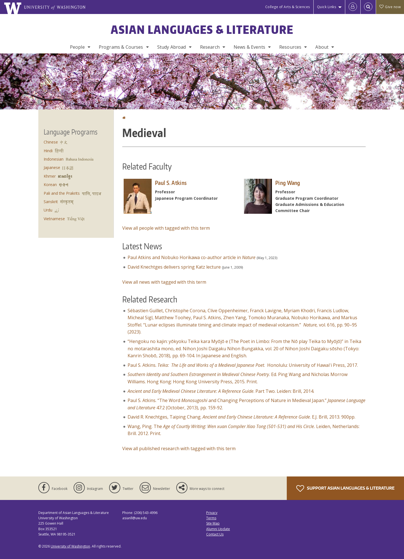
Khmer (50, 176)
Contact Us (215, 534)
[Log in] (352, 7)
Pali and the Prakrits (62, 193)
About (321, 47)
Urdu (48, 210)
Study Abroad (171, 47)
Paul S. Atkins (171, 182)
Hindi (48, 150)
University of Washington (70, 546)
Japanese (52, 167)
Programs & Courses (121, 47)
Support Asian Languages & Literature (345, 488)
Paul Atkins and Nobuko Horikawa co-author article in (191, 257)
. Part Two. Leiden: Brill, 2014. (221, 391)
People (77, 47)
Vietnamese (54, 218)
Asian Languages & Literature (202, 29)
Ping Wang (287, 182)
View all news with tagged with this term (164, 282)
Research (210, 47)
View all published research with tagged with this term (179, 448)
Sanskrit (51, 201)
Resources (290, 47)
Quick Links (326, 6)
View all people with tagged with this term (166, 228)
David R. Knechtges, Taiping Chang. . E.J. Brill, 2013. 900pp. (241, 417)
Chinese (51, 142)
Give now (390, 6)
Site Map (213, 523)
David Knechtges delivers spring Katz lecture (174, 267)
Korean (50, 184)
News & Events (249, 47)
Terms (211, 518)
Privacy (211, 512)
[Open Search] (368, 7)
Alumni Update (218, 529)
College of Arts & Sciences (287, 6)
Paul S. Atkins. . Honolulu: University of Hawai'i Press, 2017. (243, 365)
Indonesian (54, 159)
